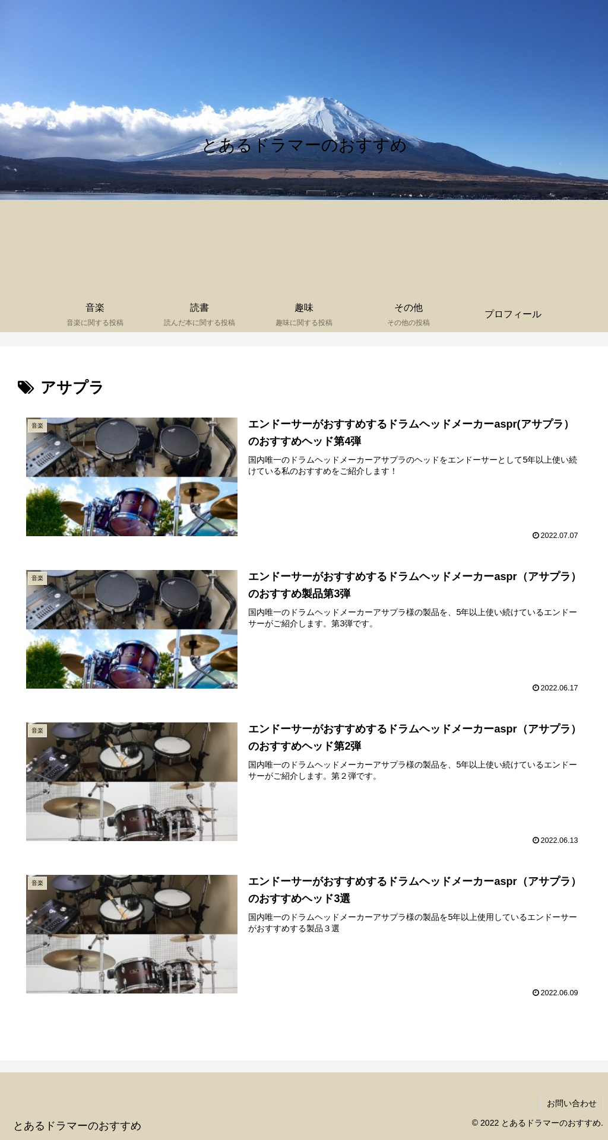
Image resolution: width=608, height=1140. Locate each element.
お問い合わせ (572, 1103)
